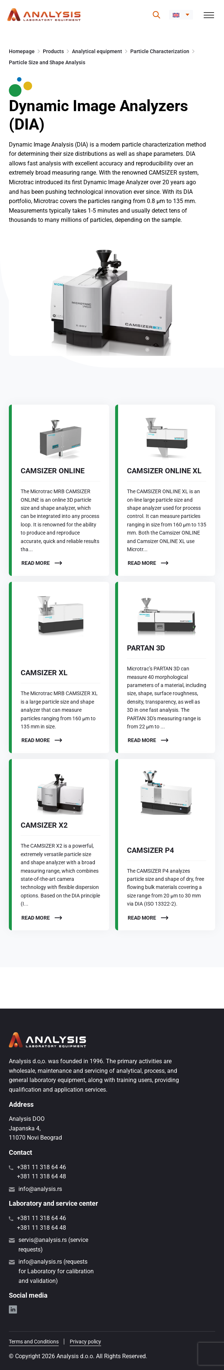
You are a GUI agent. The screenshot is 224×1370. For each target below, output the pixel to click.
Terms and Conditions (34, 1342)
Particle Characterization (159, 51)
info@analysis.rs (40, 1188)
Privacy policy (85, 1342)
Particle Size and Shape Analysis (47, 62)
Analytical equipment (97, 51)
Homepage (22, 51)
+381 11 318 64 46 (41, 1167)
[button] (181, 15)
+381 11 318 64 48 (41, 1176)
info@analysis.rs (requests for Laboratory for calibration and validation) (56, 1271)
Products (53, 51)
